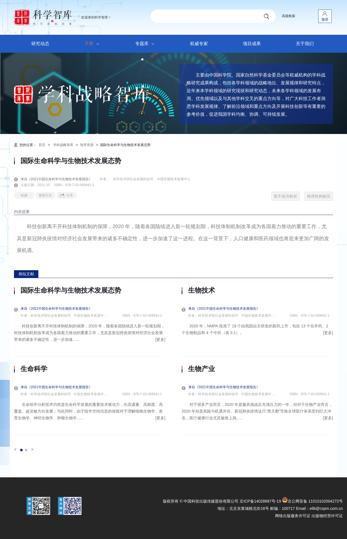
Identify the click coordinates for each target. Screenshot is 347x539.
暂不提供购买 (285, 196)
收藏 (24, 195)
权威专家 (199, 43)
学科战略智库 (63, 145)
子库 (93, 44)
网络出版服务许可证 (292, 515)
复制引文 (45, 195)
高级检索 (288, 16)
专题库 (146, 44)
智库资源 (86, 145)
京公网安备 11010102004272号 (312, 501)
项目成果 (252, 43)
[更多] (160, 339)
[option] (90, 360)
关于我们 (305, 43)
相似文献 (26, 274)
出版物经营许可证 (327, 515)
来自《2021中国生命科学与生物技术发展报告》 (60, 179)
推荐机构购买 (318, 196)
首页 (42, 145)
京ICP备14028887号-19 (260, 501)
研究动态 (40, 43)
